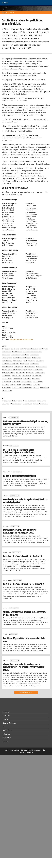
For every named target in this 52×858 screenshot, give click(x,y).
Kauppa (5, 741)
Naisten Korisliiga (9, 723)
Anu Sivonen (34, 349)
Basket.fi (4, 13)
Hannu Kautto (15, 355)
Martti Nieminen (16, 370)
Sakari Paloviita (38, 382)
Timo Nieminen (27, 388)
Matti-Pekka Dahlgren (8, 373)
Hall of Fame (7, 730)
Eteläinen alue (37, 404)
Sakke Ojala (5, 385)
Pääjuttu (45, 404)
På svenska (7, 738)
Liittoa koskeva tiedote (29, 401)
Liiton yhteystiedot (38, 750)
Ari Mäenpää (43, 349)
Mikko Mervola (20, 373)
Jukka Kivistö (5, 364)
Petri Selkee (27, 379)
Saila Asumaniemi (27, 382)
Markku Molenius (29, 367)
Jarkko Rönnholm (6, 361)
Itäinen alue (5, 404)
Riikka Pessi (36, 385)
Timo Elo (35, 388)
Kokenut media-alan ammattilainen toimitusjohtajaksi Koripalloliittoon (19, 451)
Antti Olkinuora (25, 349)
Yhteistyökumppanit (16, 404)
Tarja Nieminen (27, 385)
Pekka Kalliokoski (7, 379)
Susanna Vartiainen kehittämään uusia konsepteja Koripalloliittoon (24, 613)
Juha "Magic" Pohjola (29, 361)
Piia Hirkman (35, 379)
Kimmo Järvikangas (7, 367)
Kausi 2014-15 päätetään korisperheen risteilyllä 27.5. (24, 640)
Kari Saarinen (34, 364)
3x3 (4, 727)
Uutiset (11, 13)
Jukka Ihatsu (40, 361)
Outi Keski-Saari (40, 373)
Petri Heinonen (18, 379)
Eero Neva (26, 352)
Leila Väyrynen (19, 367)
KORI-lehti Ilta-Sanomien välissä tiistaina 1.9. (23, 556)
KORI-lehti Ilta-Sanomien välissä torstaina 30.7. (23, 584)
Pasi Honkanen (6, 376)
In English (6, 734)
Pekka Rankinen (37, 376)
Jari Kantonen (26, 358)
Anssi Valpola (6, 349)
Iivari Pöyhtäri (17, 358)
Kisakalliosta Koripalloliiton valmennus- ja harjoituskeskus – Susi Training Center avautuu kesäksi (23, 667)
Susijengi (6, 712)
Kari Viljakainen (24, 364)
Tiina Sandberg (6, 388)
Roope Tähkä (16, 382)
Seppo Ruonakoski (16, 385)
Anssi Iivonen (15, 349)
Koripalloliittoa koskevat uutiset (21, 339)
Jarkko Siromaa (36, 358)
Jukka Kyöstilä (14, 364)
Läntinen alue (41, 401)
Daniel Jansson (6, 352)
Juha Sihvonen (17, 361)
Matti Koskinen (38, 370)
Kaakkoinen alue (16, 401)
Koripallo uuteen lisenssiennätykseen (19, 476)
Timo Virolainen (44, 388)
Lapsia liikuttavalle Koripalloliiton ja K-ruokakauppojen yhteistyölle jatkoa (20, 531)
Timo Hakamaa (17, 388)
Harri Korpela (34, 355)
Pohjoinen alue (6, 401)
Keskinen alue (27, 404)
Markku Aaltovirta (41, 367)
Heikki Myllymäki (6, 358)
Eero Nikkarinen (16, 352)
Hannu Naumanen (36, 352)
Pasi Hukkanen (16, 376)
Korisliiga (6, 719)
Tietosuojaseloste (26, 752)
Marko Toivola (6, 370)
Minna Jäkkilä (30, 373)
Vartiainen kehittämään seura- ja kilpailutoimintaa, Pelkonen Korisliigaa (25, 423)
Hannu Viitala (6, 355)
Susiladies (6, 715)
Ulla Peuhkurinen (7, 391)
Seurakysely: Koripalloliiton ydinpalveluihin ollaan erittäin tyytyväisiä (25, 501)
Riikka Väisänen (6, 382)
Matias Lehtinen (27, 370)
